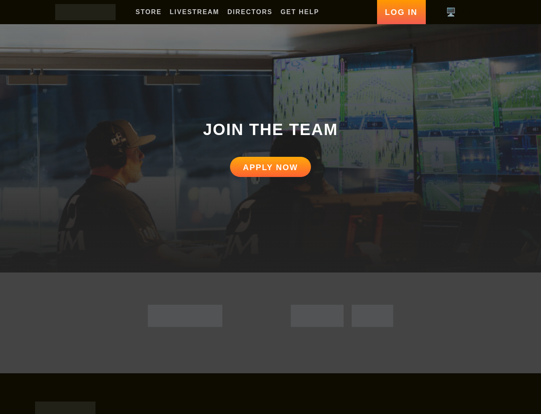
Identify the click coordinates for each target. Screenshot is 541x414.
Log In (401, 12)
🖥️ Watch (466, 12)
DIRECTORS (249, 11)
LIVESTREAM (194, 11)
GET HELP (299, 11)
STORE (149, 11)
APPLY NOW (270, 167)
